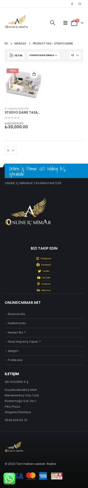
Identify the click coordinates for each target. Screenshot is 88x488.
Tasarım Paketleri (18, 108)
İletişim (13, 351)
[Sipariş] (43, 55)
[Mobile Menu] (65, 23)
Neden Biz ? (17, 332)
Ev (6, 108)
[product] (23, 85)
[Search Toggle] (53, 22)
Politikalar (15, 360)
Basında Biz (16, 314)
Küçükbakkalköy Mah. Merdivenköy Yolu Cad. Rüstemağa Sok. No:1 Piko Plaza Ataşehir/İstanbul (22, 401)
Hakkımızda (17, 323)
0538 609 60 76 (16, 420)
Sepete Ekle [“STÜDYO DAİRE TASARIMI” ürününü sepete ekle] (34, 74)
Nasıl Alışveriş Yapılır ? (24, 341)
